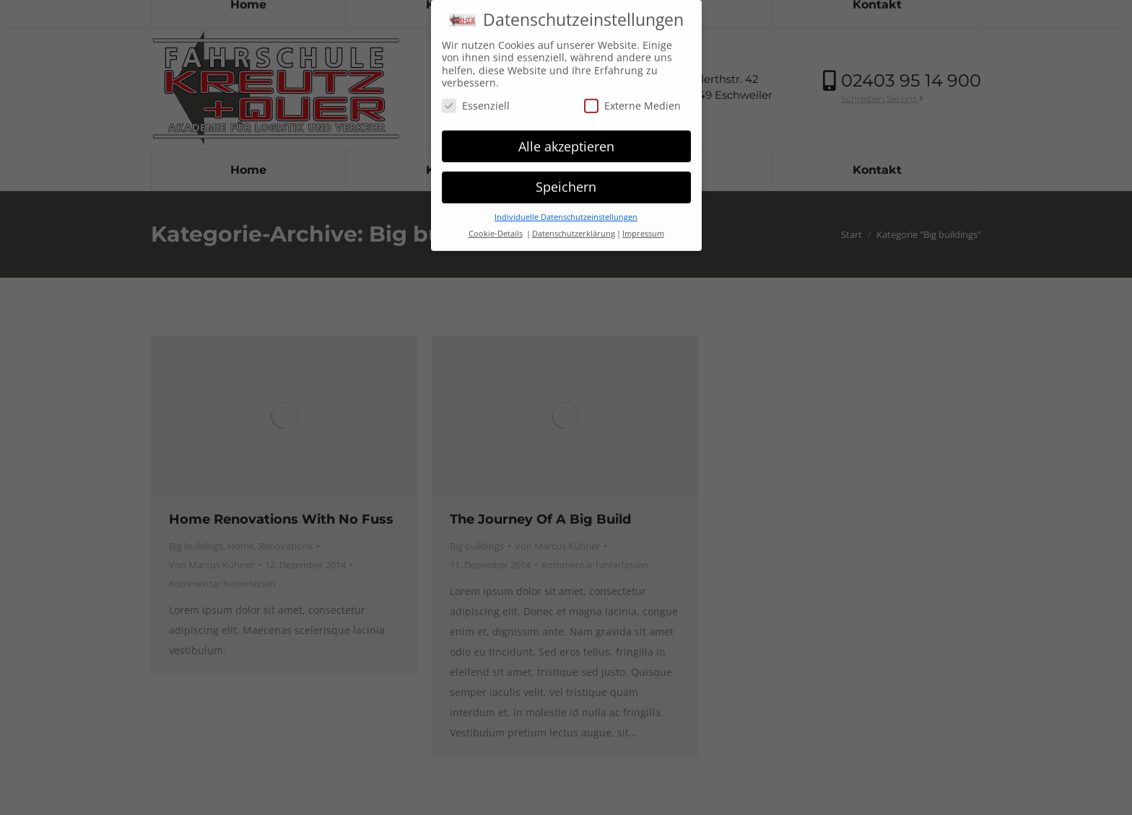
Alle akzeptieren (566, 144)
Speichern (566, 184)
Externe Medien (632, 103)
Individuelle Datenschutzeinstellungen (566, 215)
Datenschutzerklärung (573, 231)
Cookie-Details (496, 231)
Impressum (643, 231)
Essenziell (476, 103)
